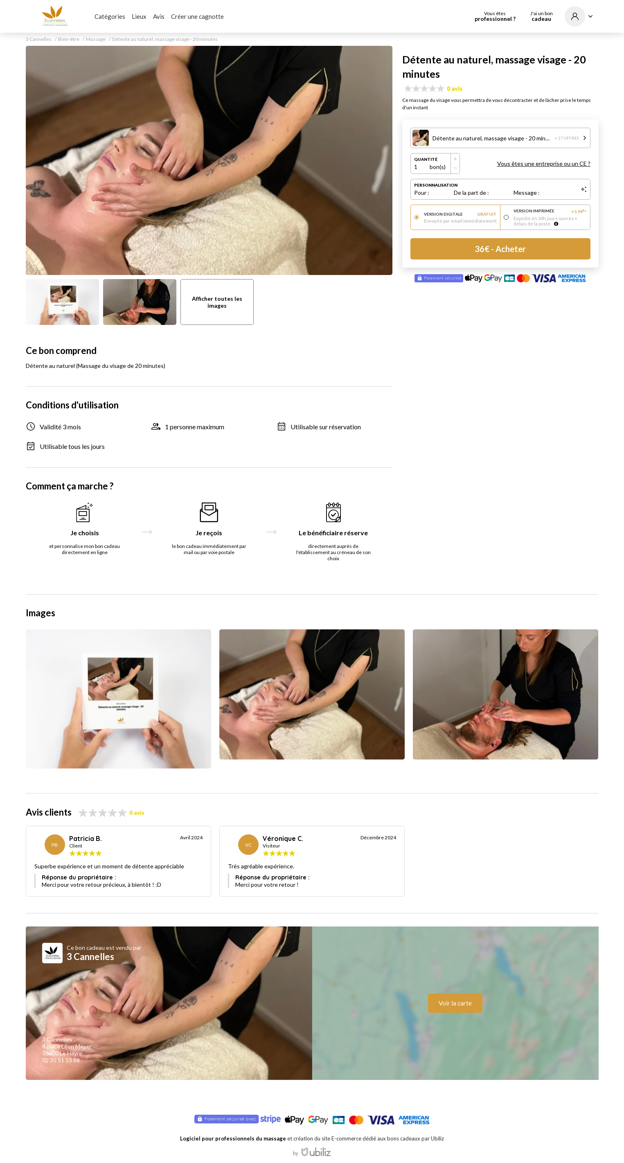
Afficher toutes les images (217, 302)
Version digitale (460, 214)
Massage (96, 39)
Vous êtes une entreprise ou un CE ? (543, 163)
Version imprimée (550, 211)
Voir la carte (455, 1003)
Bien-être (68, 39)
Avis (158, 16)
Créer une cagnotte (197, 16)
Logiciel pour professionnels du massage (233, 1138)
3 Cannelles (39, 39)
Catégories (110, 16)
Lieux (139, 16)
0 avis (454, 88)
